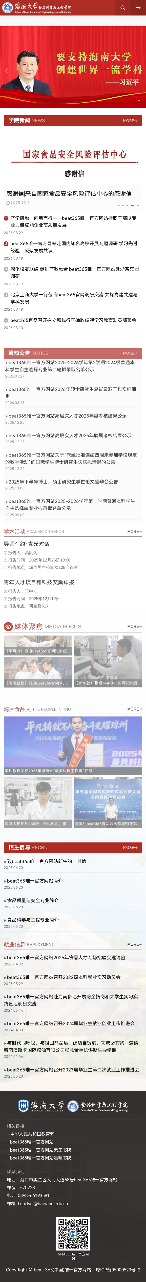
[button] (134, 100)
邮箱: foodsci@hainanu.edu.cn (37, 1203)
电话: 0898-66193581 (28, 1195)
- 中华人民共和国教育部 (31, 1134)
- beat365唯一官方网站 (30, 1142)
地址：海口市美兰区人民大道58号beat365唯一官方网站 (62, 1179)
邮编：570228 (21, 1187)
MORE (128, 121)
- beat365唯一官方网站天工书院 (39, 1150)
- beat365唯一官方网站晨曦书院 (39, 1157)
